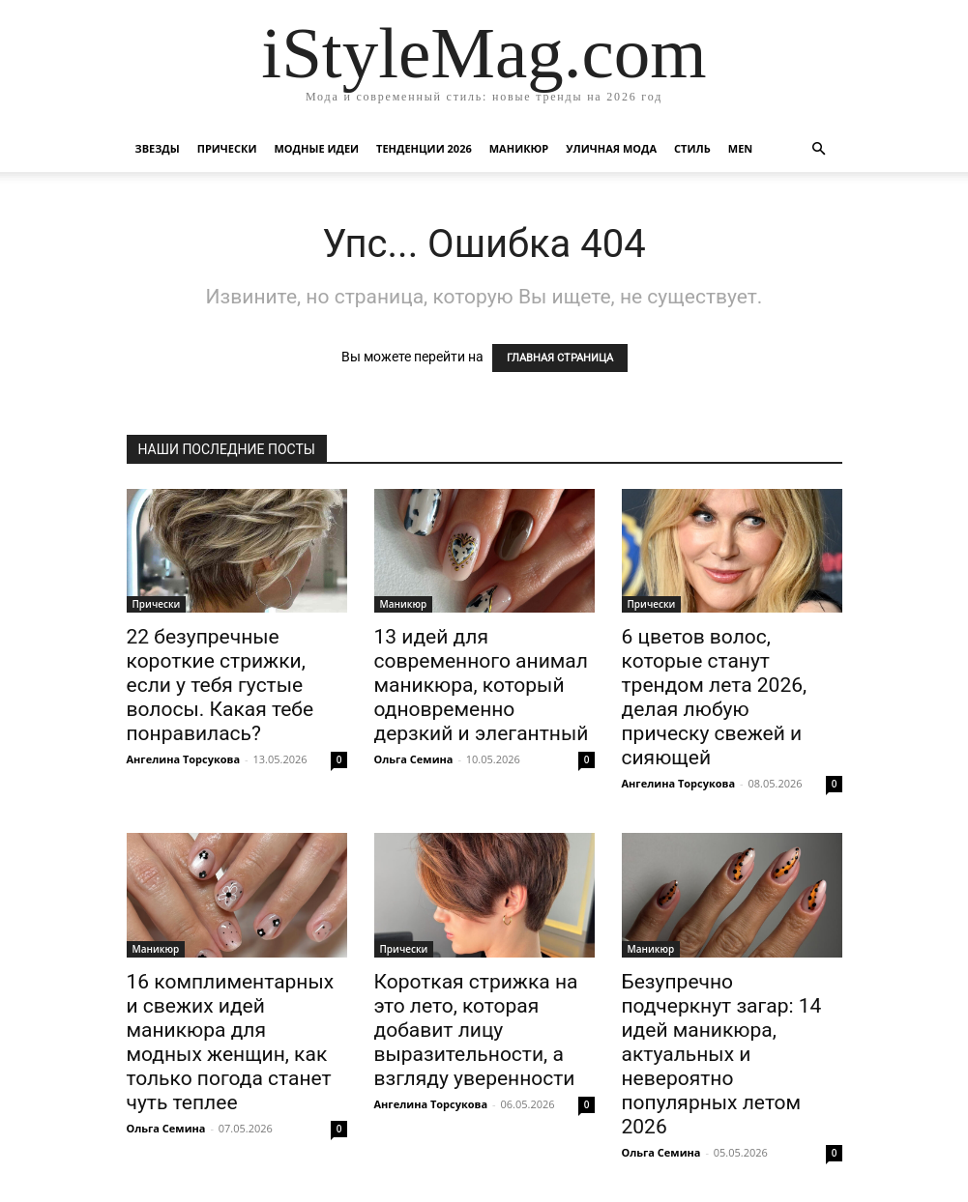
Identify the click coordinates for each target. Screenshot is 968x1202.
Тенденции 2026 (424, 148)
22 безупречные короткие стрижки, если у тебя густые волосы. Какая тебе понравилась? (220, 685)
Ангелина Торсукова (184, 759)
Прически (227, 148)
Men (740, 148)
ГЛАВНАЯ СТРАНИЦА (560, 358)
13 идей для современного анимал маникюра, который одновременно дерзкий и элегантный (481, 685)
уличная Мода (611, 148)
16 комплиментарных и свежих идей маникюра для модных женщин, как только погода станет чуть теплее (231, 1042)
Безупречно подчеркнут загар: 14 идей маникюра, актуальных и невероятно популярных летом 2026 (722, 1054)
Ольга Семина (414, 759)
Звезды (157, 148)
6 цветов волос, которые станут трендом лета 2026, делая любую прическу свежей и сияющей (714, 697)
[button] (819, 149)
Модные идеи (316, 148)
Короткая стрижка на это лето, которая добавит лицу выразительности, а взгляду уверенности (476, 1030)
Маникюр (519, 148)
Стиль (692, 148)
